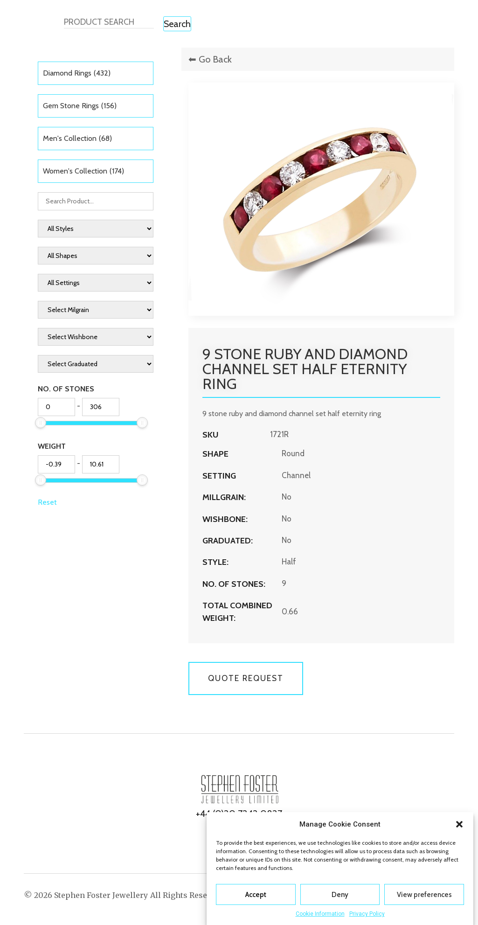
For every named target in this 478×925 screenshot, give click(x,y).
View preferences (424, 894)
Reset (47, 502)
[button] (459, 824)
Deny (340, 894)
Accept (255, 894)
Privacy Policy (367, 914)
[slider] (40, 422)
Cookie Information (320, 914)
